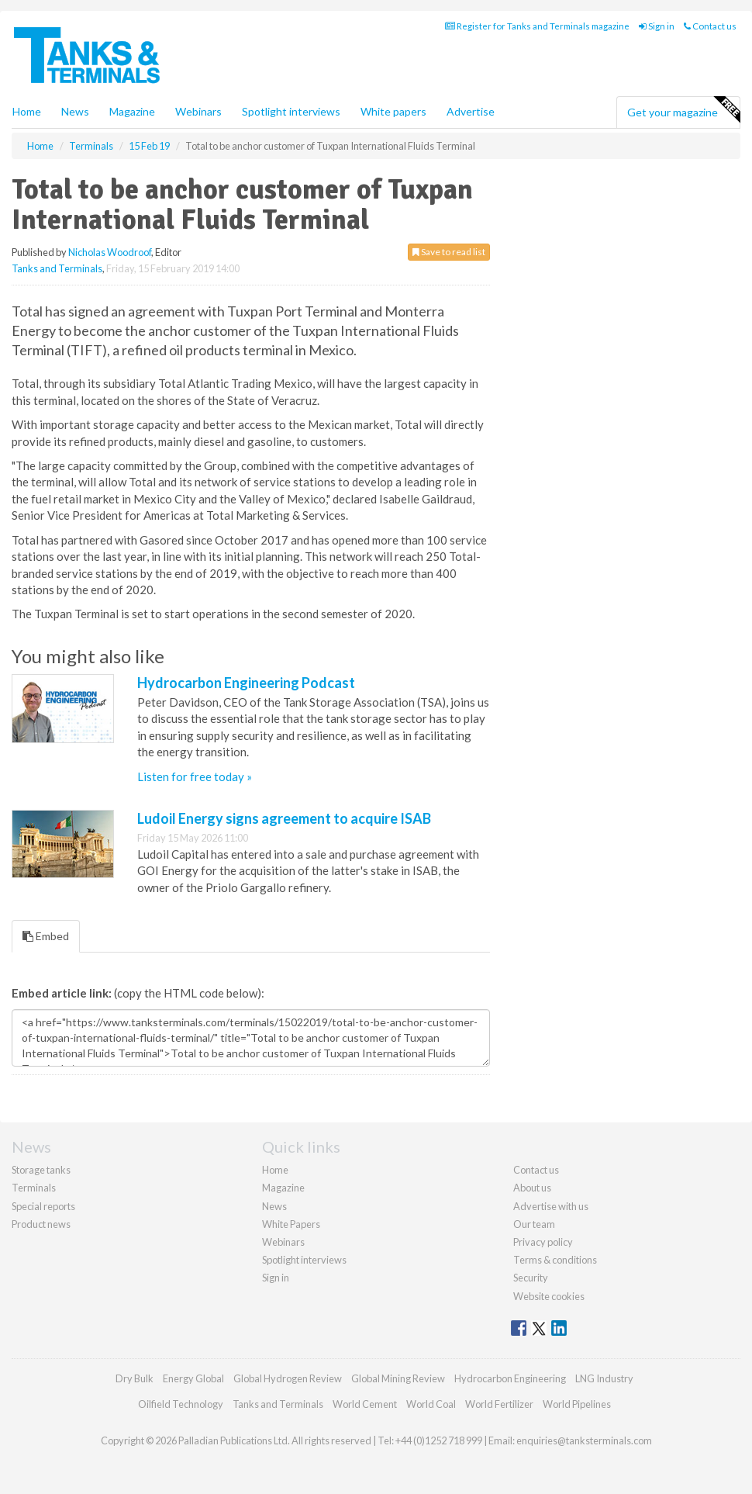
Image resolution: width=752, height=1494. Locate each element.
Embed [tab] (45, 935)
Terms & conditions (555, 1260)
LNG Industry (604, 1378)
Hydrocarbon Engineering (510, 1378)
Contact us (710, 26)
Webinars (198, 111)
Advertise (471, 111)
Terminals (34, 1187)
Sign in (656, 26)
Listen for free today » (194, 776)
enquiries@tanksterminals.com (584, 1440)
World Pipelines (577, 1404)
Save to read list (448, 252)
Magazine (132, 111)
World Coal (431, 1404)
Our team (534, 1224)
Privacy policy (543, 1242)
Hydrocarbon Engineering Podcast (246, 682)
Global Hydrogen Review (287, 1378)
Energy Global (193, 1378)
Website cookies (549, 1296)
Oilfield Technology (180, 1404)
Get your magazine (683, 110)
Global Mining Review (398, 1378)
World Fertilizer (499, 1404)
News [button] (75, 111)
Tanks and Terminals (57, 268)
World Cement (365, 1404)
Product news (41, 1224)
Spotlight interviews (291, 111)
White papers (393, 111)
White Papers (291, 1224)
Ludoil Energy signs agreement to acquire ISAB (284, 818)
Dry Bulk (135, 1378)
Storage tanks (41, 1170)
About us (532, 1187)
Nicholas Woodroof (109, 252)
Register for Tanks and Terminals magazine (537, 26)
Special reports (43, 1206)
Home (26, 111)
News (274, 1206)
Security (530, 1277)
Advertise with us (550, 1206)
